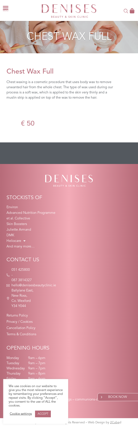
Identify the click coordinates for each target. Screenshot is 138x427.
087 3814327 (21, 280)
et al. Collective (18, 218)
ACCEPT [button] (43, 414)
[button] (5, 7)
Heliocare (16, 241)
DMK (10, 235)
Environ (12, 207)
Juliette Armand (18, 230)
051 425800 (20, 270)
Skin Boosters (16, 224)
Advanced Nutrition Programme (30, 213)
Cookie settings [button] (21, 414)
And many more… (20, 246)
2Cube (114, 422)
